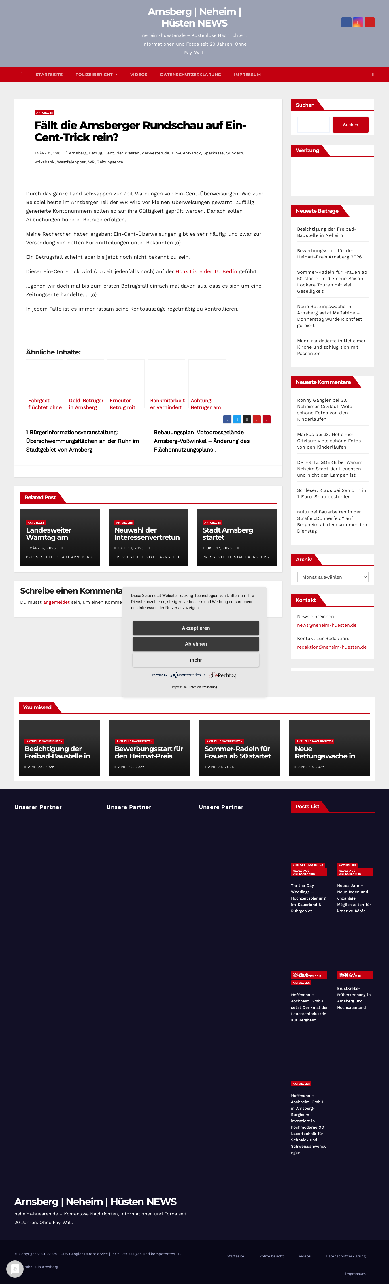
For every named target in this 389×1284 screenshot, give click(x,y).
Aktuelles (44, 112)
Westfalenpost (71, 162)
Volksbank (44, 162)
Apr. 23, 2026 (41, 767)
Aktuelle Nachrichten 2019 (307, 975)
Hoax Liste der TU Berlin (206, 271)
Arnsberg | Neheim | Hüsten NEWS (194, 17)
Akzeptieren (196, 628)
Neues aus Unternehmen (304, 872)
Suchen (305, 105)
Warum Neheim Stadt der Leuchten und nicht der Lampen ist (329, 469)
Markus (305, 434)
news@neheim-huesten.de (326, 625)
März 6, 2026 (42, 548)
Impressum (247, 74)
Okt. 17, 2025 (219, 548)
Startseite (49, 74)
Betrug (95, 153)
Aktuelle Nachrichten (44, 741)
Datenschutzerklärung (190, 74)
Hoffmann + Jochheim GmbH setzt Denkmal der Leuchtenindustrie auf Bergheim (309, 1007)
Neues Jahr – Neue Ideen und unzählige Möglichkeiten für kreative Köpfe (354, 898)
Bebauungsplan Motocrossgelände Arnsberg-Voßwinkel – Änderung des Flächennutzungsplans (201, 441)
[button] (373, 74)
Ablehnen (196, 644)
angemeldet (56, 602)
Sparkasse (213, 153)
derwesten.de (155, 153)
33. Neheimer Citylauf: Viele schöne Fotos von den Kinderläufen (329, 441)
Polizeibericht (96, 74)
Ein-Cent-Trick (186, 153)
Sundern (234, 153)
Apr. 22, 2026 (131, 767)
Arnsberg (77, 153)
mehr (196, 660)
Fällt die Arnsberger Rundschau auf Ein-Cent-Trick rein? (140, 131)
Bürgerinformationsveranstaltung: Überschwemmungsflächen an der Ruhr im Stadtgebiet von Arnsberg (82, 441)
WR (91, 162)
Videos (139, 74)
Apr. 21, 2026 (221, 767)
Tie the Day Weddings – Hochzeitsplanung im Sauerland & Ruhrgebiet (308, 898)
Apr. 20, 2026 (311, 767)
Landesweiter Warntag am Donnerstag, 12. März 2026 (60, 541)
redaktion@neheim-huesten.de (332, 647)
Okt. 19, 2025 (131, 548)
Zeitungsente (110, 162)
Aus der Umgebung (308, 865)
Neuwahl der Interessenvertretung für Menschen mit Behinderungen (147, 541)
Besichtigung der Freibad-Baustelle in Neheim (57, 756)
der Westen (128, 153)
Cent (109, 153)
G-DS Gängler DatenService (83, 1254)
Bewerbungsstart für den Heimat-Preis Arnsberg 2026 (149, 756)
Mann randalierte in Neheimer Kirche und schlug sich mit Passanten (331, 347)
